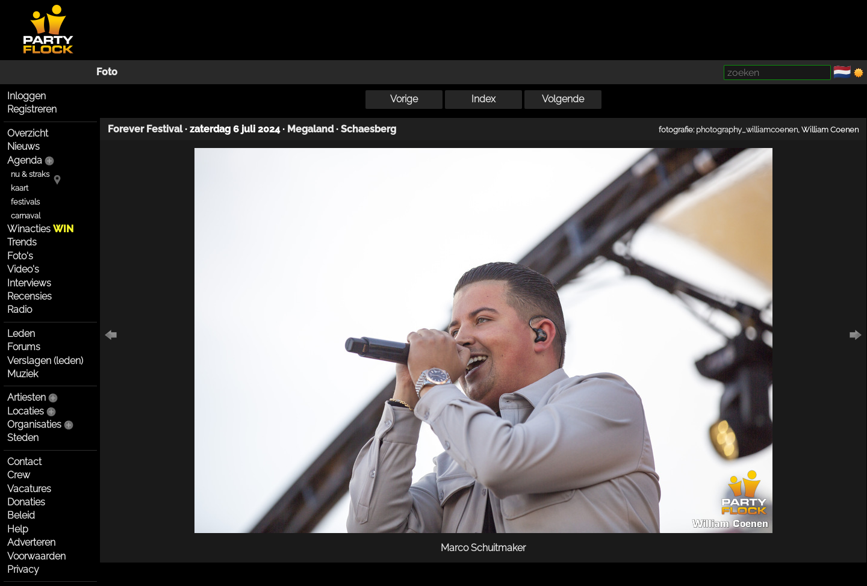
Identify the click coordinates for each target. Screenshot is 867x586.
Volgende (563, 99)
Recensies (29, 296)
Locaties (25, 411)
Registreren (32, 109)
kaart (19, 188)
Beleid (21, 515)
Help (17, 529)
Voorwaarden (36, 556)
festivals (25, 201)
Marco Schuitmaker (483, 548)
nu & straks (30, 174)
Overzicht (27, 133)
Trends (22, 242)
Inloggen (26, 96)
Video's (23, 269)
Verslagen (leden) (45, 360)
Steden (23, 437)
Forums (23, 347)
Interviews (29, 283)
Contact (24, 461)
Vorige (404, 99)
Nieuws (23, 146)
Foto (106, 72)
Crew (18, 475)
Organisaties (34, 424)
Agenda (24, 160)
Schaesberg (368, 129)
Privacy (23, 569)
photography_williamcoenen (747, 129)
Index (483, 99)
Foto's (20, 256)
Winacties (40, 229)
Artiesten (26, 397)
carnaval (25, 215)
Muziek (22, 374)
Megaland (310, 129)
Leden (21, 333)
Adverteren (31, 542)
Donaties (26, 502)
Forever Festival (145, 129)
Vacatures (29, 489)
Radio (19, 309)
